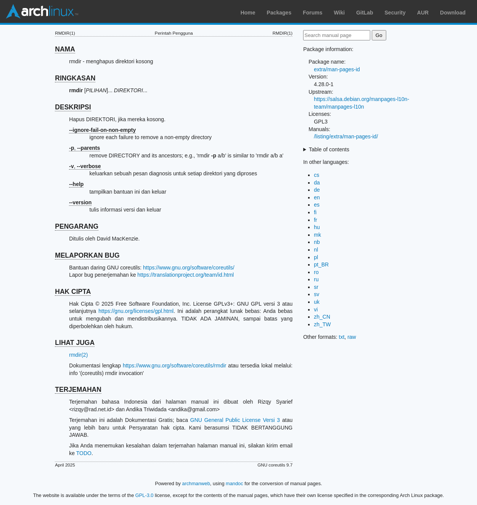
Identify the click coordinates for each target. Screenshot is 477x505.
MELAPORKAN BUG (87, 255)
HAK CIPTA (73, 291)
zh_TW (322, 324)
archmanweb (196, 483)
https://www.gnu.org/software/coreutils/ (188, 268)
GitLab (364, 13)
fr (315, 220)
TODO (84, 453)
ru (316, 279)
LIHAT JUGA (75, 342)
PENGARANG (76, 226)
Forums (312, 13)
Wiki (339, 13)
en (317, 197)
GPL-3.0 (144, 495)
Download (453, 13)
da (317, 183)
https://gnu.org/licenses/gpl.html (135, 311)
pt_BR (321, 264)
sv (316, 294)
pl (316, 257)
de (317, 190)
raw (351, 337)
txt (342, 337)
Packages (279, 13)
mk (317, 235)
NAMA (65, 49)
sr (316, 287)
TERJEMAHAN (78, 389)
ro (316, 272)
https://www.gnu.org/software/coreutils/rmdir (174, 365)
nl (316, 250)
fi (315, 212)
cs (316, 175)
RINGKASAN (75, 78)
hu (317, 227)
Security (395, 13)
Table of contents (329, 149)
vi (316, 309)
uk (317, 302)
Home (248, 13)
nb (317, 242)
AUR (423, 13)
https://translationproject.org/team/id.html (185, 275)
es (317, 205)
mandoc (234, 483)
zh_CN (322, 317)
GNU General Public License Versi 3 (235, 420)
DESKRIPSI (73, 107)
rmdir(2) (78, 355)
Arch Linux (42, 11)
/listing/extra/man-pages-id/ (346, 136)
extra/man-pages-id (337, 69)
